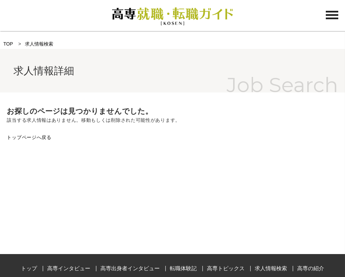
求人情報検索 (39, 44)
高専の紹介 (310, 268)
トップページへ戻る (29, 137)
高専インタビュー (68, 268)
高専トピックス (226, 268)
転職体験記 (183, 268)
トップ (29, 268)
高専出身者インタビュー (130, 268)
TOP (8, 44)
